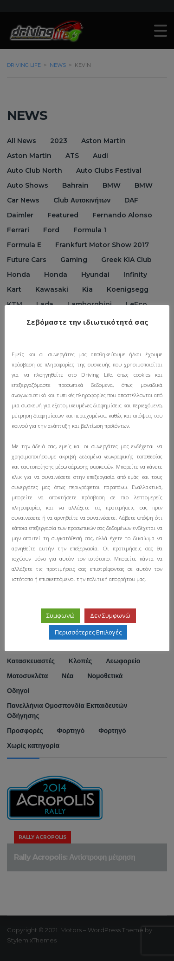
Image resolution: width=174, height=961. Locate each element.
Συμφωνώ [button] (60, 631)
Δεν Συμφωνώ (110, 631)
